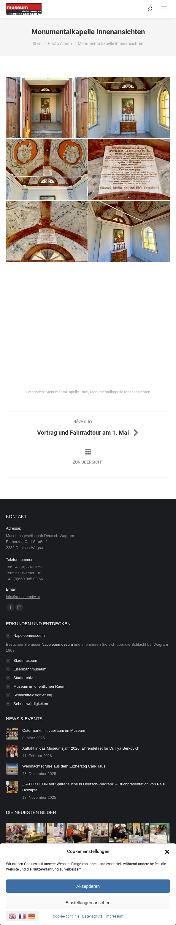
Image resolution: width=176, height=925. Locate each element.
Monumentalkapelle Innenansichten (120, 392)
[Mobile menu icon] (164, 9)
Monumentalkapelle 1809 (67, 392)
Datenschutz (92, 916)
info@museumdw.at (23, 597)
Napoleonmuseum (57, 644)
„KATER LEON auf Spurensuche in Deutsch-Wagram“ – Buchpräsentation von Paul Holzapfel (93, 787)
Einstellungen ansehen (88, 902)
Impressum (114, 916)
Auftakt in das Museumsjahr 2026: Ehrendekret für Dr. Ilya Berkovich (80, 748)
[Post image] (12, 734)
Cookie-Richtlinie (66, 916)
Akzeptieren (88, 886)
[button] (167, 852)
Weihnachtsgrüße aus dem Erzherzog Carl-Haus (63, 766)
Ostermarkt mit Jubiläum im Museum (53, 730)
